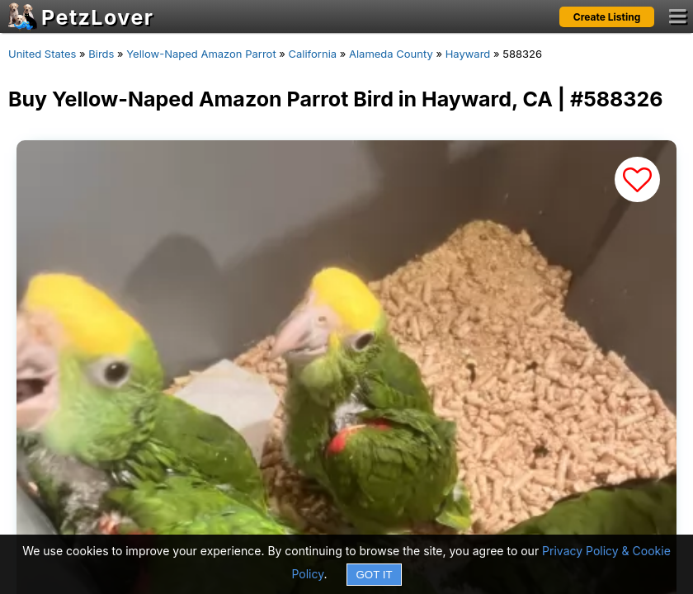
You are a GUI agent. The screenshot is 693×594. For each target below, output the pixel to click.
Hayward (468, 53)
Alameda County (391, 53)
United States (42, 53)
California (313, 53)
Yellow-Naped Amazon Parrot (201, 53)
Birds (101, 53)
